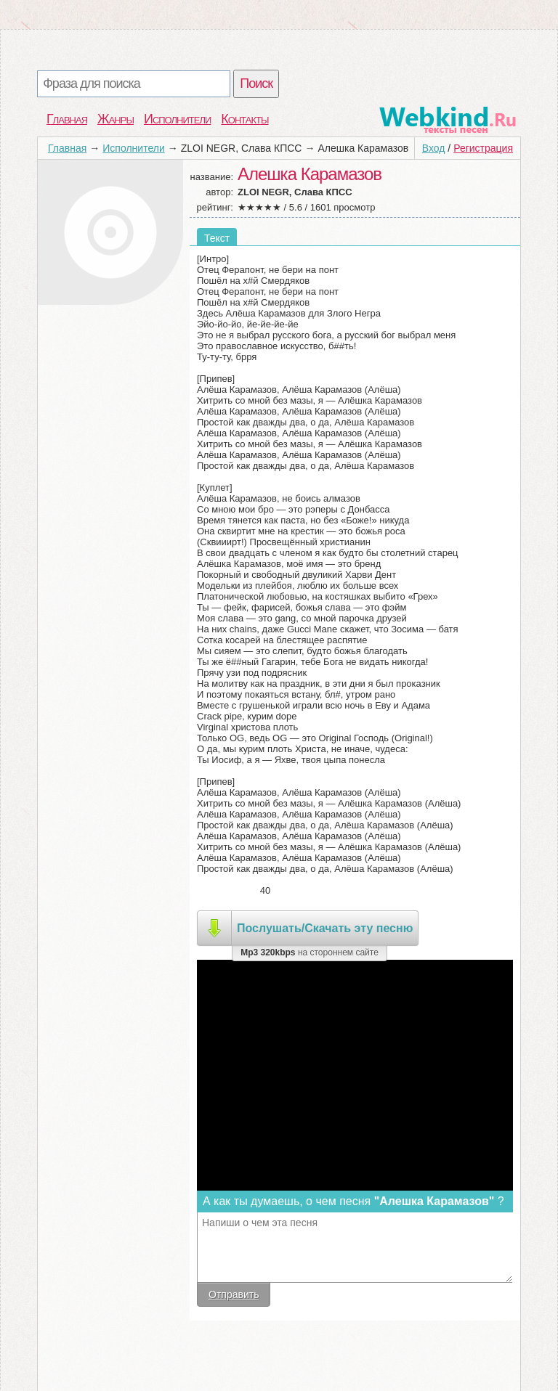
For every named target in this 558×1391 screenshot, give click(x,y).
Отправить (234, 1294)
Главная (66, 119)
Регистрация (483, 148)
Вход (433, 148)
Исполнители (177, 119)
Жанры (115, 119)
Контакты (244, 119)
